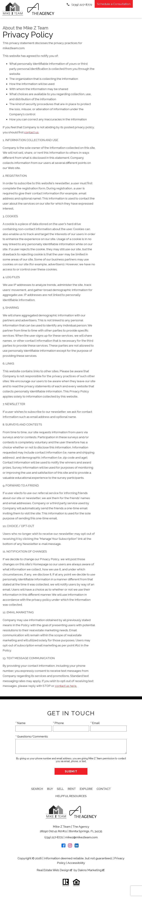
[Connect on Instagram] (70, 846)
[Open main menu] (138, 4)
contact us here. (66, 686)
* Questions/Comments (31, 736)
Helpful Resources (71, 796)
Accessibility (76, 863)
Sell (60, 788)
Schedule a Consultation (113, 4)
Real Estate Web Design (54, 870)
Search (37, 788)
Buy (50, 788)
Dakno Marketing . (91, 870)
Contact (104, 788)
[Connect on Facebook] (63, 846)
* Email (95, 723)
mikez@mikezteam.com (81, 837)
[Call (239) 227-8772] (79, 4)
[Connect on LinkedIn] (77, 846)
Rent (72, 788)
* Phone (58, 723)
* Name (20, 723)
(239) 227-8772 (54, 837)
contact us (31, 132)
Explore (86, 788)
